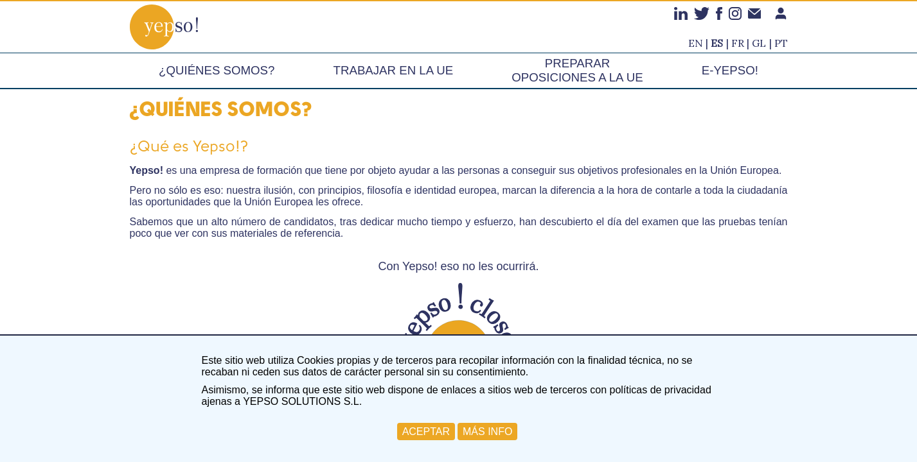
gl (759, 43)
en (695, 43)
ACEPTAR (426, 431)
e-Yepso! (730, 70)
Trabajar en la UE (394, 70)
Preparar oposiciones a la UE (577, 70)
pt (781, 43)
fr (737, 43)
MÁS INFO (487, 431)
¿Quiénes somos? (216, 70)
